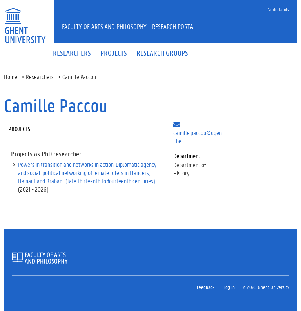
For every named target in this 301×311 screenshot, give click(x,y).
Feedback (205, 287)
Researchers (40, 76)
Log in (229, 287)
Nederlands (278, 9)
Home (10, 76)
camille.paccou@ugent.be (197, 136)
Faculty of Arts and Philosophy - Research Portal (129, 26)
